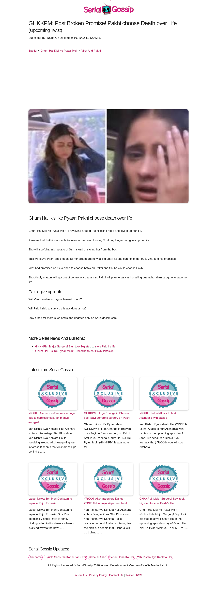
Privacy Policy (98, 575)
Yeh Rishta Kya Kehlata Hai (154, 557)
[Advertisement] (108, 81)
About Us (81, 575)
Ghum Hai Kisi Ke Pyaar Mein (59, 50)
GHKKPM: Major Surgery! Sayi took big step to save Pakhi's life (75, 346)
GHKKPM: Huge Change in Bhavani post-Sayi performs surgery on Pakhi (107, 415)
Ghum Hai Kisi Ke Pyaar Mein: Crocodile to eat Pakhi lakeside (74, 351)
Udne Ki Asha (97, 557)
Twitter (130, 575)
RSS (139, 575)
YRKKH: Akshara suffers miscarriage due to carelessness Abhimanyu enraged (51, 418)
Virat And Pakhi (91, 50)
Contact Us (116, 575)
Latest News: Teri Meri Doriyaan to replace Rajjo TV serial (50, 501)
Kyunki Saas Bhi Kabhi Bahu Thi (65, 557)
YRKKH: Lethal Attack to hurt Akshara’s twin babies (158, 415)
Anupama (35, 557)
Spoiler (32, 50)
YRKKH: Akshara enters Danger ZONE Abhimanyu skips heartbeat (105, 501)
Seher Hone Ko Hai (121, 557)
